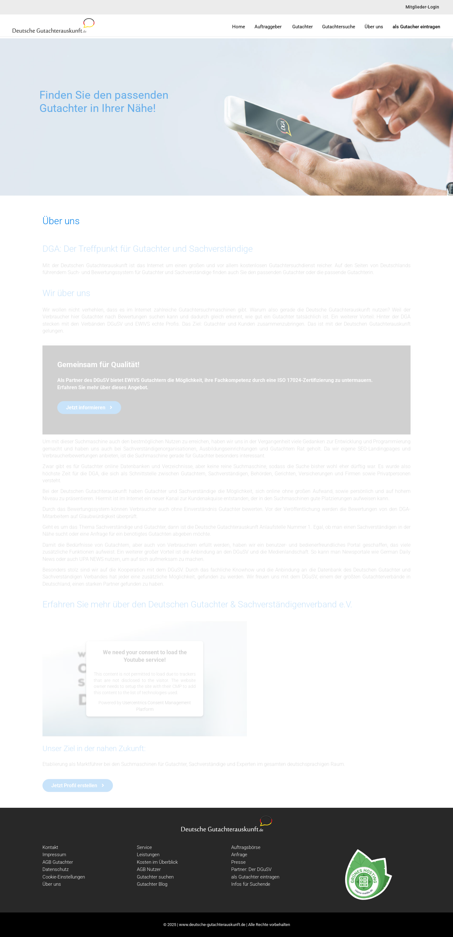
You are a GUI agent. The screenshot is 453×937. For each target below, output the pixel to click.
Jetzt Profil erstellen (77, 786)
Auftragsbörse (245, 847)
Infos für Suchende (250, 884)
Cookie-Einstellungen (63, 877)
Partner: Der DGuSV (251, 869)
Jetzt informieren (89, 408)
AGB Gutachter (57, 862)
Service (144, 847)
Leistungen (148, 854)
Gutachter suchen (155, 877)
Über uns (51, 884)
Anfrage (239, 854)
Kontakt (50, 847)
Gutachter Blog (152, 884)
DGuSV (101, 381)
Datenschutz (55, 869)
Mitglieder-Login (422, 7)
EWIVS (132, 381)
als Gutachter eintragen (255, 877)
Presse (238, 862)
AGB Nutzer (149, 869)
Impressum (54, 854)
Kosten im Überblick (157, 862)
